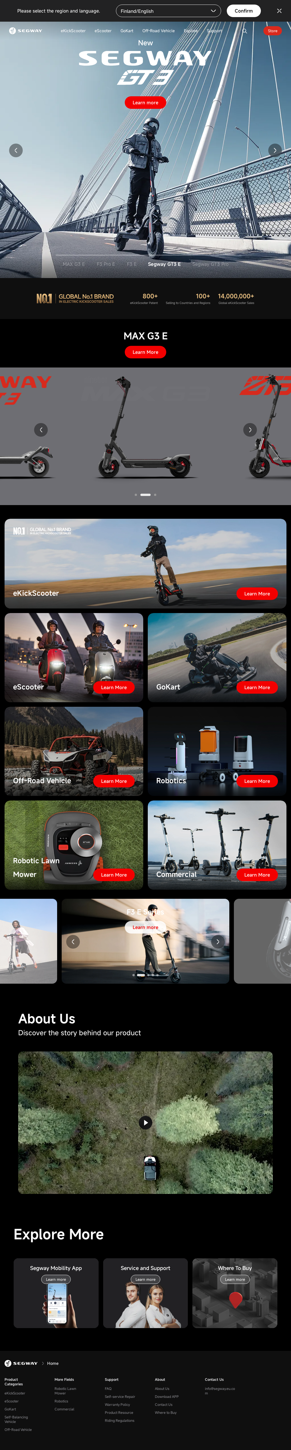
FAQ (108, 1388)
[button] (16, 150)
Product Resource (119, 1412)
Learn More (145, 352)
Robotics (61, 1401)
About (160, 1379)
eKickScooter (15, 1393)
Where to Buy (165, 1412)
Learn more (145, 102)
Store (272, 30)
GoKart (10, 1409)
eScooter (12, 1401)
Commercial (64, 1409)
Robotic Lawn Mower (65, 1390)
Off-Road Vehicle (18, 1429)
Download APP (167, 1396)
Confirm (244, 11)
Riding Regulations (119, 1420)
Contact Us (163, 1404)
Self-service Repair (120, 1396)
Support (112, 1379)
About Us (162, 1388)
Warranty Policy (117, 1404)
